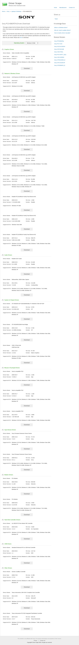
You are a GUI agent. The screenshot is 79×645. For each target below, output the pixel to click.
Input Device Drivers (10, 429)
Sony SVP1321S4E (59, 49)
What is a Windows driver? (61, 27)
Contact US (72, 7)
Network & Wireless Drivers (12, 73)
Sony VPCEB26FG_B (59, 65)
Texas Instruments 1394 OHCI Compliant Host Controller (26, 592)
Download (27, 68)
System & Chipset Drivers (11, 300)
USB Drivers (7, 544)
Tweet (56, 19)
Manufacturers (62, 7)
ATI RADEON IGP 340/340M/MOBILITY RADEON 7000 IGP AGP (28, 303)
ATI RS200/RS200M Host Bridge (20, 324)
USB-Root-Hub (15, 347)
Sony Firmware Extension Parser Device (22, 433)
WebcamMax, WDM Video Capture (20, 279)
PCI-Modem (15, 478)
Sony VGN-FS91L (58, 52)
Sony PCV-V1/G (58, 43)
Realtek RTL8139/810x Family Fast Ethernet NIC (24, 196)
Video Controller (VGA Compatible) (20, 53)
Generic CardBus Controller (18, 571)
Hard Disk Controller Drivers (12, 519)
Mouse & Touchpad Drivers (12, 367)
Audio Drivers (8, 255)
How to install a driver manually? (62, 33)
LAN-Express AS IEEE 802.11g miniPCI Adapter (24, 77)
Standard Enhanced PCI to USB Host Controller (23, 547)
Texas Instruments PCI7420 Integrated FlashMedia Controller (27, 613)
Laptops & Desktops (16, 11)
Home (55, 7)
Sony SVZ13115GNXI (59, 46)
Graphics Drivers (9, 49)
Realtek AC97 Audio (17, 258)
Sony (8, 11)
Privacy (35, 640)
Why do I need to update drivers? (62, 30)
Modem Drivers (8, 474)
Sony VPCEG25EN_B (59, 60)
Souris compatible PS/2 (17, 371)
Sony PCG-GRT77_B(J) (60, 54)
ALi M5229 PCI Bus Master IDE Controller (22, 523)
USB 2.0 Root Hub (16, 345)
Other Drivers (8, 568)
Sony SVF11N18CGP (59, 62)
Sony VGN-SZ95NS (59, 57)
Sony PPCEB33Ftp (59, 41)
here (21, 37)
